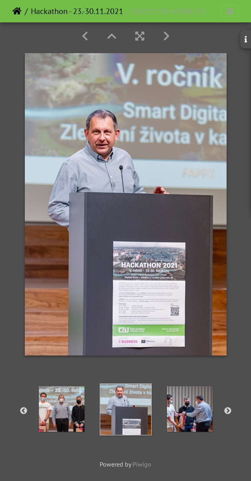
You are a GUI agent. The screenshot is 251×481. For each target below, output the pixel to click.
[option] (62, 409)
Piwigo (142, 464)
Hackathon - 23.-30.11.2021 (77, 11)
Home (17, 11)
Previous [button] (24, 411)
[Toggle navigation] (230, 11)
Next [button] (228, 411)
